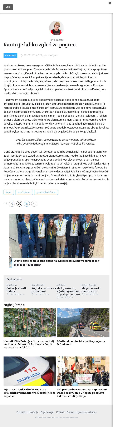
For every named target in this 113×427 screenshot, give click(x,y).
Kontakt (60, 412)
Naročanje (33, 412)
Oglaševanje (47, 412)
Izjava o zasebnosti (87, 412)
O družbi (20, 412)
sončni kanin (24, 192)
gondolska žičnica (46, 192)
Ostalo (70, 412)
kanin (8, 192)
